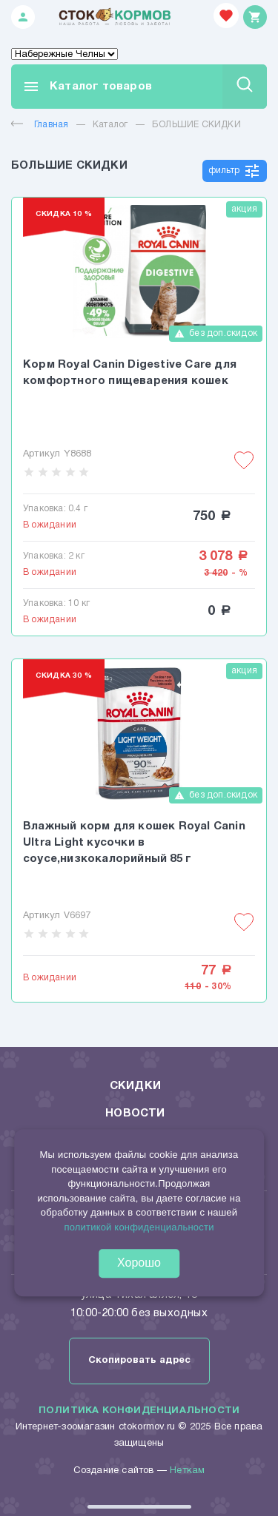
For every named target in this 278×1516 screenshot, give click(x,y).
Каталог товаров (87, 86)
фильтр (234, 171)
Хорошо (139, 1262)
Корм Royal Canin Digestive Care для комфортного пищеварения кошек (129, 373)
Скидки (135, 1086)
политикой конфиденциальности (139, 1227)
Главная (39, 125)
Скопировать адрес (139, 1360)
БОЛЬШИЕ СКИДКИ (196, 125)
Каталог (110, 125)
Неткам (187, 1470)
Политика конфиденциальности (139, 1410)
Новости (135, 1113)
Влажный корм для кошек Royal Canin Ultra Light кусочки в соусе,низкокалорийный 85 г (134, 842)
